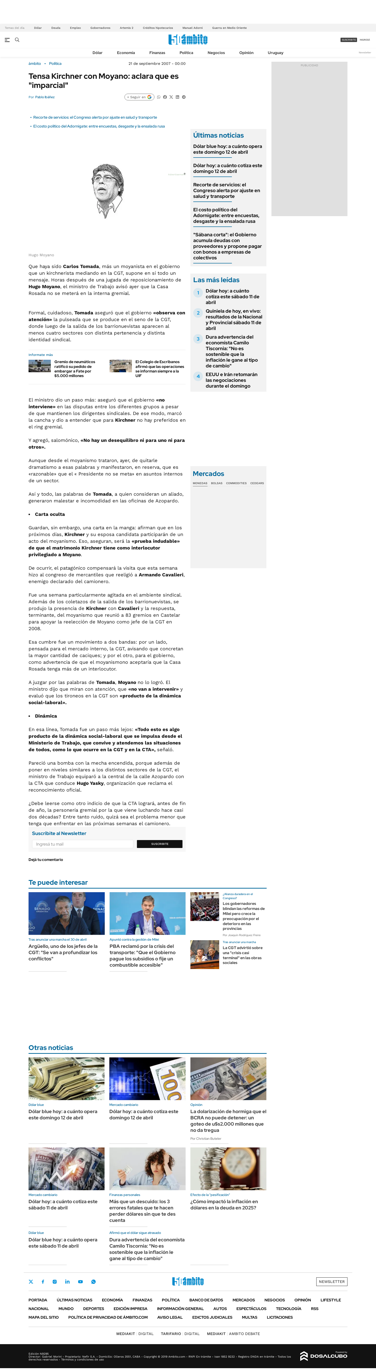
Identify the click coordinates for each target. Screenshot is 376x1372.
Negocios (216, 52)
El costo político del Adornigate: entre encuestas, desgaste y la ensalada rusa (99, 126)
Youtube (80, 1282)
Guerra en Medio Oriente (229, 28)
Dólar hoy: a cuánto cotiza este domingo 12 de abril (227, 168)
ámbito (35, 64)
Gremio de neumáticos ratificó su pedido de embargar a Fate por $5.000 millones (74, 368)
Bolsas (217, 483)
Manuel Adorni (192, 28)
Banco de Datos (206, 1300)
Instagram (55, 1282)
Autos (220, 1308)
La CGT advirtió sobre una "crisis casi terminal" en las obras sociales (243, 955)
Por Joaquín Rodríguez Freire (242, 935)
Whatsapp (93, 1282)
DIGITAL (135, 1333)
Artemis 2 (126, 28)
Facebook (43, 1282)
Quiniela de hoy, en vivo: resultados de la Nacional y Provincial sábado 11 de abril (234, 319)
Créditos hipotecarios (158, 28)
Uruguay (275, 52)
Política (186, 52)
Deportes (93, 1308)
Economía (126, 52)
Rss (314, 1308)
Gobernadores (100, 28)
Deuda (55, 28)
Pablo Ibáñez (45, 97)
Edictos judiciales (212, 1317)
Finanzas (157, 52)
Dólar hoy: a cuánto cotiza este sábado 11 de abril (232, 296)
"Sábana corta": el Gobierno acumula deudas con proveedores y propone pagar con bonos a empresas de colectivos (227, 246)
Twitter (31, 1282)
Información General (180, 1308)
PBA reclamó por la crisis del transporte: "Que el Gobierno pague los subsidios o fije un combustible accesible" (143, 955)
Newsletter (365, 52)
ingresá (365, 39)
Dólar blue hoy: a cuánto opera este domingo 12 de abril (227, 149)
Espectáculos (251, 1308)
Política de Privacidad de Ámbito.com (108, 1317)
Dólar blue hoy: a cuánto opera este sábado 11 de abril (63, 1243)
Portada (38, 1300)
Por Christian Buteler (205, 1138)
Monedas (200, 483)
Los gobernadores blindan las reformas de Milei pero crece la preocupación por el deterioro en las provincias (244, 916)
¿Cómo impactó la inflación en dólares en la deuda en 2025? (224, 1204)
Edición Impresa (130, 1308)
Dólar (38, 28)
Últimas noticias (74, 1300)
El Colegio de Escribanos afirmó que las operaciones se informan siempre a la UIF (159, 368)
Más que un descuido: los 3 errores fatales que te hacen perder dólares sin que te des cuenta (142, 1210)
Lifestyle (331, 1300)
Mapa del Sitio (44, 1317)
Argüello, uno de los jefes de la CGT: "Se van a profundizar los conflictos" (63, 952)
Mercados (244, 1300)
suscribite (349, 39)
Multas (249, 1317)
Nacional (39, 1308)
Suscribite (160, 844)
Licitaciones (280, 1317)
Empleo (75, 28)
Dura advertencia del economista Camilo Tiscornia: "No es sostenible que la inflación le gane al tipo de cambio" (232, 351)
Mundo (66, 1308)
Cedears (257, 483)
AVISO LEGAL (170, 1317)
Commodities (236, 483)
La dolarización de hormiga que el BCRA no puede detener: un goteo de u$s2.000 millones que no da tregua (228, 1120)
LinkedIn (67, 1282)
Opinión (246, 52)
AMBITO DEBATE (233, 1333)
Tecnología (288, 1308)
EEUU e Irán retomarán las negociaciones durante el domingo (232, 380)
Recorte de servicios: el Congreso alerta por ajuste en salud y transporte (95, 117)
